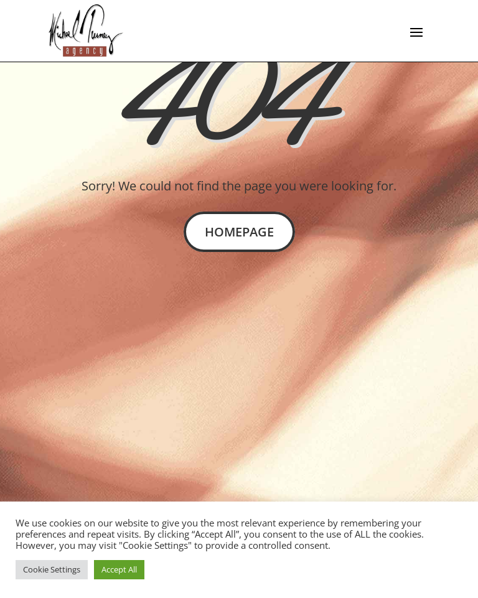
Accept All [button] (119, 569)
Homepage (239, 231)
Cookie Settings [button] (51, 569)
